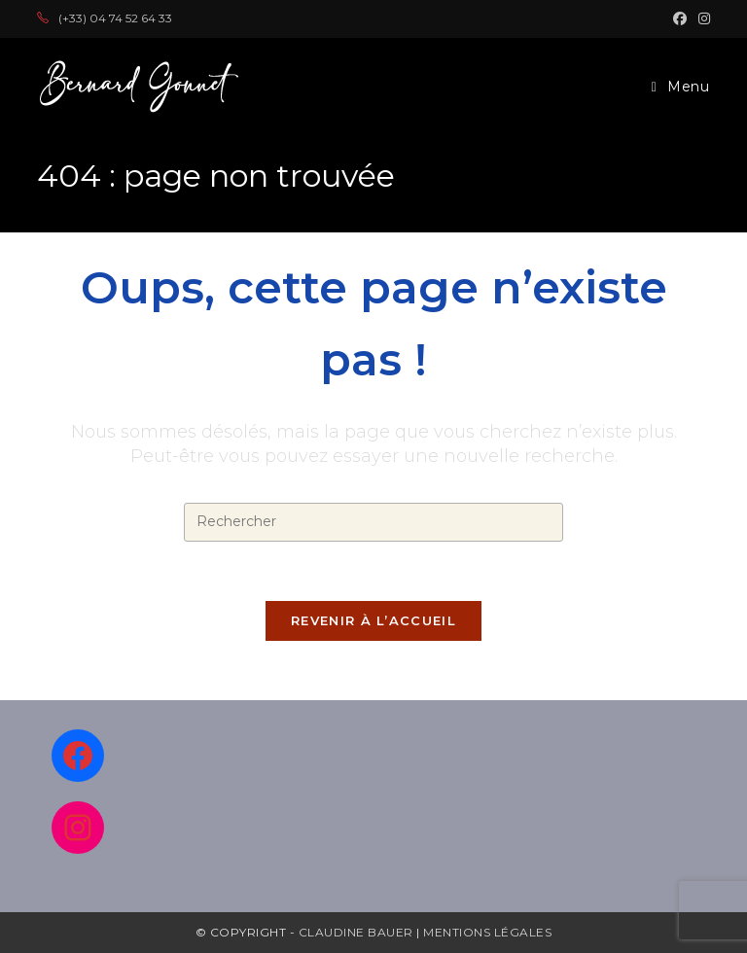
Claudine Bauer (358, 932)
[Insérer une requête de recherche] (373, 522)
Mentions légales (487, 932)
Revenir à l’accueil (373, 620)
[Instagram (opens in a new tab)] (701, 18)
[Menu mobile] (681, 86)
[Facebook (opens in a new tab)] (680, 18)
